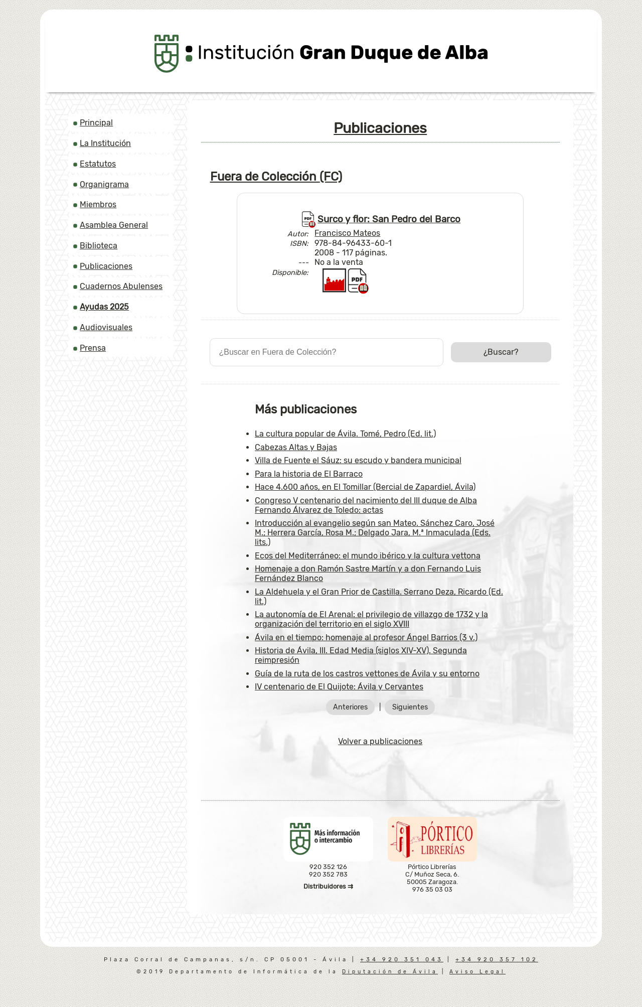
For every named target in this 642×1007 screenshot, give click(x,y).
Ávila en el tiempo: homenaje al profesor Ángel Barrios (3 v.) (366, 637)
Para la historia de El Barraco (309, 474)
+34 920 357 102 (496, 959)
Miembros (98, 204)
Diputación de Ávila (390, 971)
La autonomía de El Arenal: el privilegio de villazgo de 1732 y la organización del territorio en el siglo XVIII (371, 619)
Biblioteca (98, 245)
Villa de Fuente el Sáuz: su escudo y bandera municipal (358, 460)
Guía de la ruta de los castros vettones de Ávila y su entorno (367, 673)
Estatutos (98, 164)
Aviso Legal (477, 971)
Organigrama (104, 184)
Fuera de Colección (276, 177)
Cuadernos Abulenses (121, 286)
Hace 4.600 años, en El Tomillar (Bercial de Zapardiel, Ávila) (365, 487)
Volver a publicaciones (380, 741)
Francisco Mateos (347, 233)
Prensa (93, 348)
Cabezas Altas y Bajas (296, 447)
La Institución (105, 143)
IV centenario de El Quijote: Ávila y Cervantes (339, 686)
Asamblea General (114, 225)
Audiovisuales (106, 327)
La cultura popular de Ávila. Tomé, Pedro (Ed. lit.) (345, 434)
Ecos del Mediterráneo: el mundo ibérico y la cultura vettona (367, 555)
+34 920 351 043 (401, 959)
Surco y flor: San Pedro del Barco (388, 219)
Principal (96, 122)
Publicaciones (106, 266)
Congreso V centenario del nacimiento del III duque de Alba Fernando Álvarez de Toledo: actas (366, 505)
